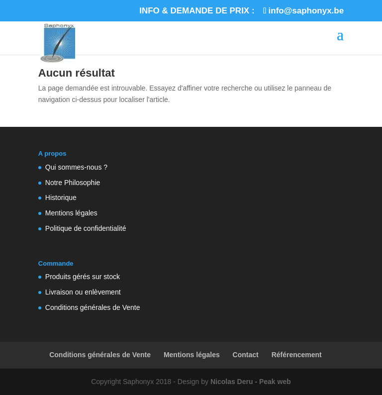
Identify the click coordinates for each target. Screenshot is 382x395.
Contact (246, 355)
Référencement (297, 355)
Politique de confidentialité (85, 228)
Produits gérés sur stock (82, 277)
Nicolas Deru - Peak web (250, 382)
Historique (61, 197)
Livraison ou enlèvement (83, 292)
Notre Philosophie (72, 183)
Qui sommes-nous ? (76, 167)
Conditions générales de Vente (92, 307)
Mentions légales (71, 213)
